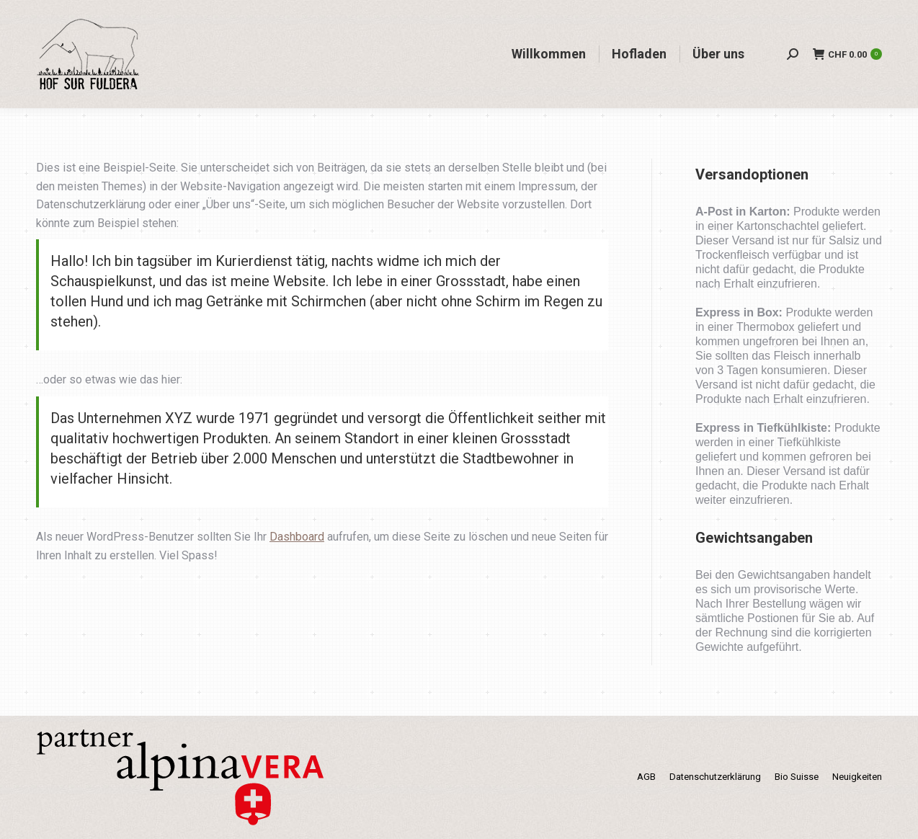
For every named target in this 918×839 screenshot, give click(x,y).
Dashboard (296, 536)
